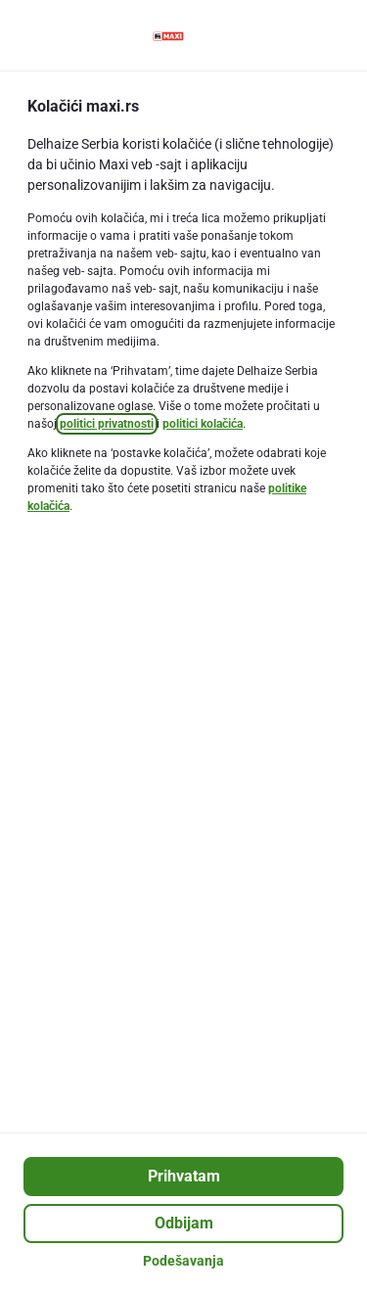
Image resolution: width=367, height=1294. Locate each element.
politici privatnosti (107, 424)
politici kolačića (202, 424)
